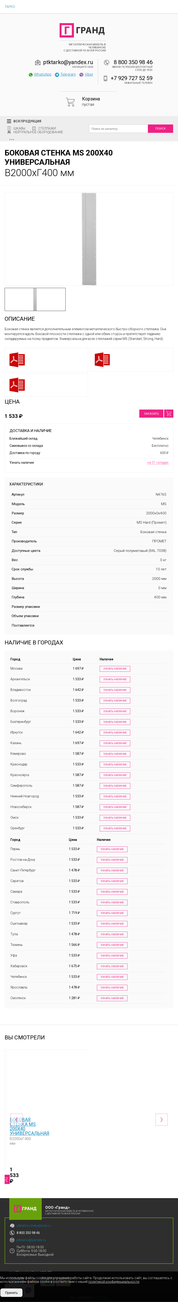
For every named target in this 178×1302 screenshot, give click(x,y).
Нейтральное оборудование (38, 132)
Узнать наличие (113, 669)
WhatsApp (39, 74)
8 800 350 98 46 (133, 62)
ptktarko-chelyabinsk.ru (34, 1226)
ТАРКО (10, 7)
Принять (11, 1293)
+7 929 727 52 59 (132, 78)
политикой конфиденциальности (113, 1281)
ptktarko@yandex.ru (68, 62)
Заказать (151, 413)
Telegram (65, 74)
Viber (86, 74)
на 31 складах (157, 462)
